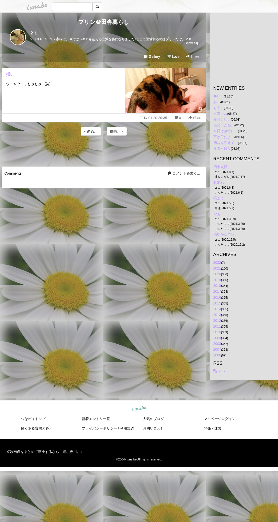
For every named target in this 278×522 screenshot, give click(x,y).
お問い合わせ (153, 428)
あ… (216, 102)
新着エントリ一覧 (96, 419)
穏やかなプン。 (225, 234)
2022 (217, 262)
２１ (34, 33)
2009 (217, 338)
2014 (217, 309)
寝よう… (220, 198)
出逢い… (220, 114)
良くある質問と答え (37, 428)
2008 (217, 344)
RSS (219, 371)
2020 (217, 274)
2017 (217, 291)
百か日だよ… (223, 137)
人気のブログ (153, 419)
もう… (218, 108)
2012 (217, 321)
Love (173, 57)
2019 (217, 280)
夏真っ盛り (222, 148)
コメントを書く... (184, 173)
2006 (217, 355)
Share (192, 56)
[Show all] (191, 43)
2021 (217, 268)
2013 (217, 315)
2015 (217, 303)
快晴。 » (117, 131)
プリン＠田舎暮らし (103, 22)
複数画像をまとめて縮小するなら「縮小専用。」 (45, 452)
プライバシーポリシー (99, 428)
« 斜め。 (91, 131)
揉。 (10, 74)
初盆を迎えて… (225, 143)
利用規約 (127, 428)
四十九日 (220, 167)
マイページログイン (219, 419)
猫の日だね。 (223, 125)
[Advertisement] (104, 150)
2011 (217, 326)
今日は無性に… (225, 131)
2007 (217, 349)
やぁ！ (218, 214)
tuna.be (139, 408)
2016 (217, 297)
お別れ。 (220, 182)
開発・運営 (212, 428)
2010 (217, 332)
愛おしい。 (222, 119)
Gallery (152, 57)
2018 (217, 286)
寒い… (218, 96)
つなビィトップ (33, 419)
